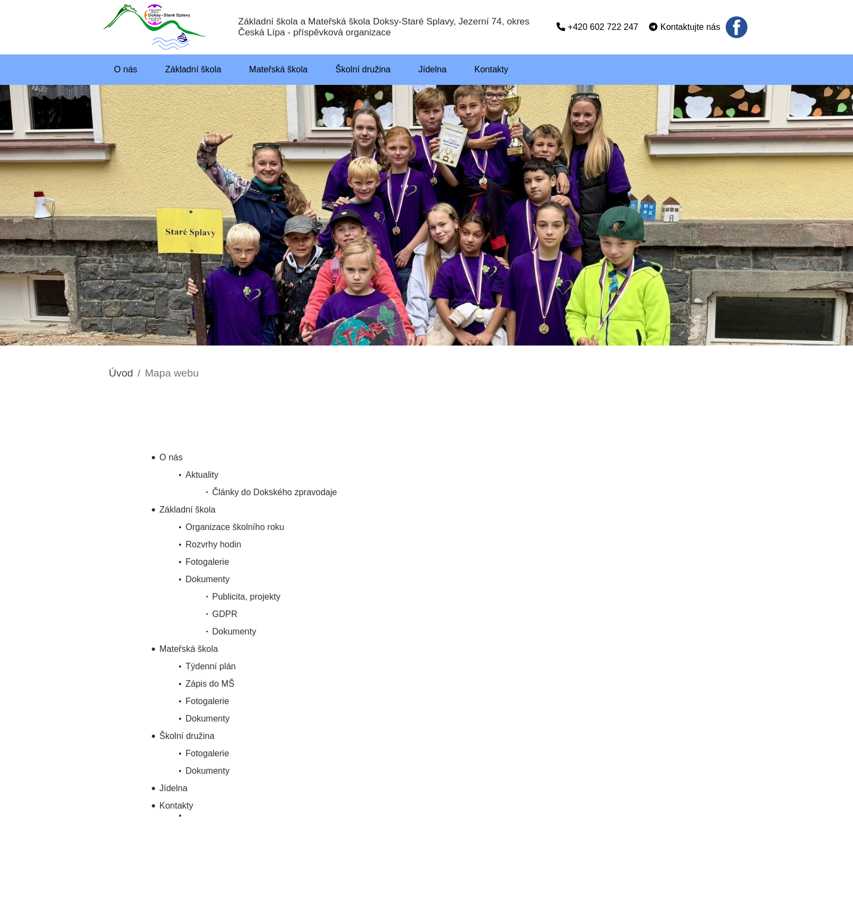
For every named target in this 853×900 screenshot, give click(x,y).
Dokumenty (208, 579)
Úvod (121, 373)
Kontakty (176, 805)
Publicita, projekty (246, 596)
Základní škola (187, 509)
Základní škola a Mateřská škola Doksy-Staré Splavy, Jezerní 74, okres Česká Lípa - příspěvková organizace (383, 27)
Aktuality (202, 474)
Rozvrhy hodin (213, 544)
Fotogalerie (207, 561)
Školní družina (186, 736)
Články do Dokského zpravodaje (274, 492)
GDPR (224, 614)
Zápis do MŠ (210, 683)
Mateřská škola (188, 649)
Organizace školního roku (235, 527)
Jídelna (173, 788)
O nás (171, 457)
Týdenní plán (211, 666)
